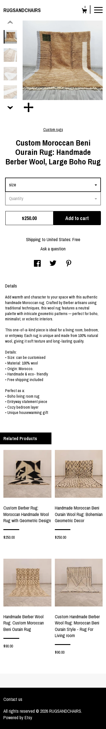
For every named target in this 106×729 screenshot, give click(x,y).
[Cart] (84, 11)
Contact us (12, 699)
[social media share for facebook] (37, 264)
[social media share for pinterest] (68, 264)
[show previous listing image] (10, 22)
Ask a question (53, 249)
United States (58, 239)
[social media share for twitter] (53, 264)
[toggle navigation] (98, 9)
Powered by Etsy (17, 717)
